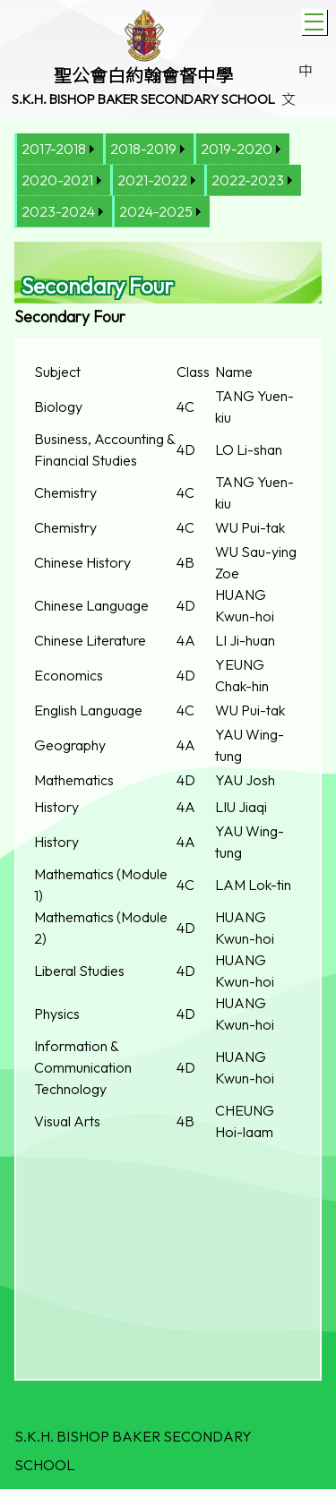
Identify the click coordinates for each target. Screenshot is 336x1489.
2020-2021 (57, 180)
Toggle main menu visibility (316, 20)
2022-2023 (247, 180)
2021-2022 (152, 180)
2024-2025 (156, 211)
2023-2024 (58, 211)
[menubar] (168, 180)
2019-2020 (236, 149)
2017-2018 (54, 149)
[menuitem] (58, 149)
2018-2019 (143, 149)
